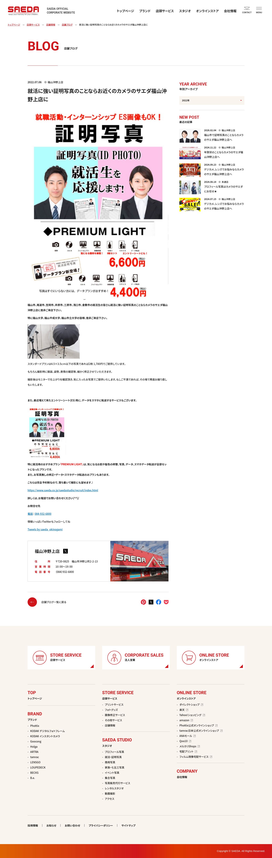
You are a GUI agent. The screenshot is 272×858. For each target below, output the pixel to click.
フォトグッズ (111, 710)
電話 (30, 514)
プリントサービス (114, 704)
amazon (186, 720)
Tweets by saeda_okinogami (45, 529)
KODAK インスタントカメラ (45, 736)
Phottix (34, 726)
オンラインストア (207, 11)
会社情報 (230, 11)
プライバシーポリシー (101, 825)
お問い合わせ (72, 825)
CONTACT (247, 10)
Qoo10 (185, 741)
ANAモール (187, 736)
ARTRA (34, 752)
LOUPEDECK (37, 767)
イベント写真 (112, 772)
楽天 (183, 710)
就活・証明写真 (113, 757)
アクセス (109, 798)
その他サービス (113, 720)
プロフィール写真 (114, 752)
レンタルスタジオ (114, 788)
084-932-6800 (43, 514)
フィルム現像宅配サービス (195, 756)
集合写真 (110, 778)
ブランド (145, 11)
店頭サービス (165, 11)
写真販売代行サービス (117, 783)
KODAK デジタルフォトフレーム (47, 731)
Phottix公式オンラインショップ (198, 725)
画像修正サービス (115, 715)
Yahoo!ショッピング (192, 715)
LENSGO (35, 762)
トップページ (125, 11)
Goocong (35, 741)
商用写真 (110, 762)
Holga (33, 746)
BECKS (34, 772)
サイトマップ (128, 825)
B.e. (32, 778)
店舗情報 (50, 24)
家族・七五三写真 (114, 767)
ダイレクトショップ (191, 704)
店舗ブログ (67, 24)
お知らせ (51, 825)
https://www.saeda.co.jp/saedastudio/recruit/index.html (63, 490)
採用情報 (33, 825)
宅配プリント (188, 751)
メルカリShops (189, 746)
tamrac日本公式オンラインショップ (201, 730)
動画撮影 (110, 793)
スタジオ (185, 11)
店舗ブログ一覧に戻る (47, 602)
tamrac (34, 757)
